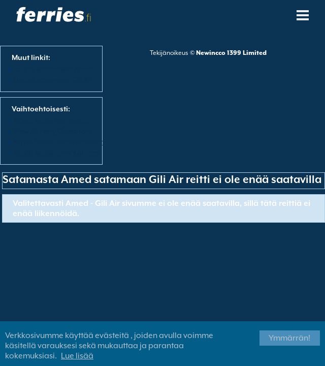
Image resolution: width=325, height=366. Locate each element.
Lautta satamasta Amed (53, 69)
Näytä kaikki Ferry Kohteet (56, 152)
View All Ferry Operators (52, 131)
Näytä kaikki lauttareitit (51, 120)
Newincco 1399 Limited (231, 52)
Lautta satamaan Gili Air (52, 80)
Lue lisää (77, 355)
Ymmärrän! (289, 338)
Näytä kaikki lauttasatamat (58, 142)
